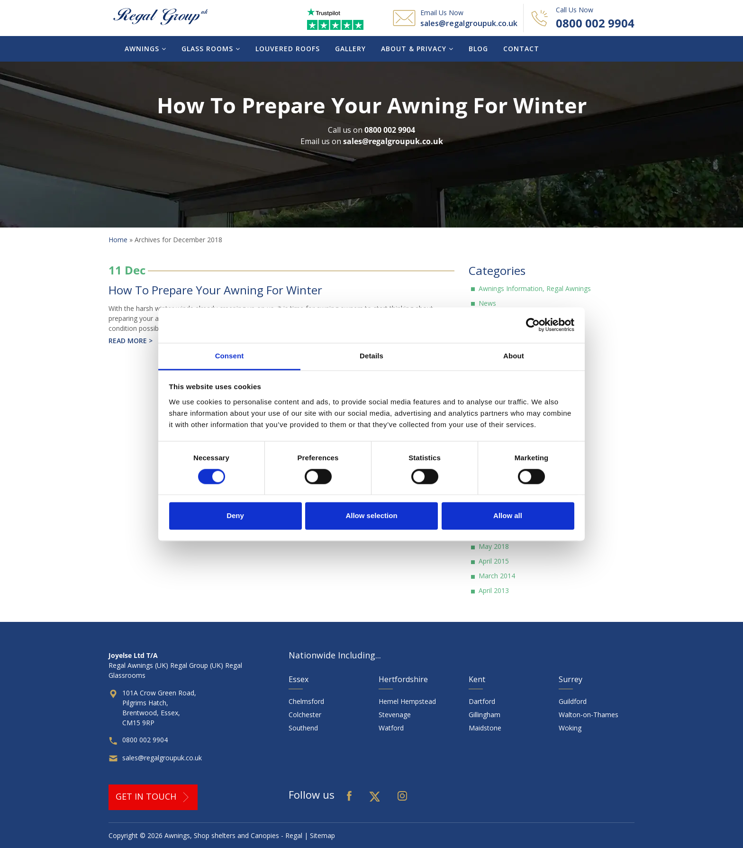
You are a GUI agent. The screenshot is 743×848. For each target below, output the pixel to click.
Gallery (350, 48)
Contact (521, 48)
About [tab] (513, 356)
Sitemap (322, 835)
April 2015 (494, 560)
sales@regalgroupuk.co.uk (468, 23)
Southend (303, 727)
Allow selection (371, 516)
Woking (570, 727)
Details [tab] (371, 356)
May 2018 (494, 546)
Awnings (145, 48)
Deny (235, 516)
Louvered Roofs (287, 48)
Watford (391, 727)
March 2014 (497, 575)
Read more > (131, 340)
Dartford (482, 701)
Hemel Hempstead (407, 701)
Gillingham (484, 714)
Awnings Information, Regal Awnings (535, 288)
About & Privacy (417, 48)
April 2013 (494, 590)
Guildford (573, 701)
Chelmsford (306, 701)
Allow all (507, 516)
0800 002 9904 (595, 23)
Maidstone (485, 727)
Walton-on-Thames (588, 714)
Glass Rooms (210, 48)
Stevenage (395, 714)
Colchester (305, 714)
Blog (478, 48)
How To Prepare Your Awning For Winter (215, 290)
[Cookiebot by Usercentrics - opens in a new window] (532, 325)
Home (118, 239)
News (487, 303)
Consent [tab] (229, 356)
